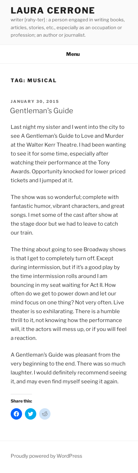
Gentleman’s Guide (41, 110)
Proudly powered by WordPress (46, 456)
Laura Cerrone (53, 10)
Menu (69, 54)
